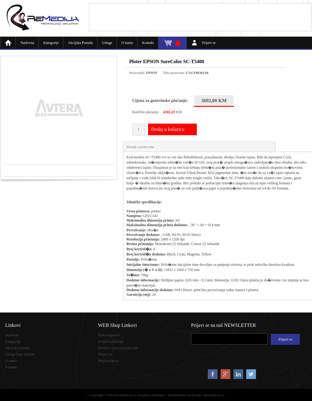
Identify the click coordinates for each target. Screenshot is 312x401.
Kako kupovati (109, 335)
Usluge (107, 43)
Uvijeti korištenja (111, 341)
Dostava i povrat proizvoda (118, 348)
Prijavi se (209, 43)
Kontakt (148, 43)
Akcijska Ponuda (80, 43)
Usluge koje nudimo (20, 354)
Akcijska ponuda (17, 348)
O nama (127, 43)
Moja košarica (108, 361)
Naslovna (27, 43)
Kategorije (51, 43)
